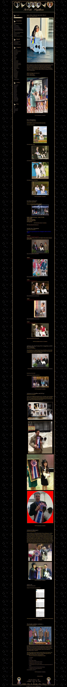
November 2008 (16, 99)
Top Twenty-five (46, 368)
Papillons (44, 618)
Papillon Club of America (33, 368)
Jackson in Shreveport (32, 530)
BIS (34, 224)
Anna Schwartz (38, 686)
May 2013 (15, 88)
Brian (36, 224)
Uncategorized (39, 115)
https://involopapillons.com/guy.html (33, 253)
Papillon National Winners (40, 368)
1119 (14, 31)
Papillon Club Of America (17, 44)
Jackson (41, 222)
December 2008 (16, 98)
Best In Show (38, 222)
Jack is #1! (29, 584)
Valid (16, 110)
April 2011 (15, 92)
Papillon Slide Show (16, 68)
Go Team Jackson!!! (32, 201)
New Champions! (31, 119)
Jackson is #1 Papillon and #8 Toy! (35, 393)
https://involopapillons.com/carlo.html (33, 295)
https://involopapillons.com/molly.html (33, 318)
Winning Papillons (50, 618)
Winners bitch (16, 75)
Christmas (15, 77)
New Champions (39, 196)
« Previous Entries (40, 676)
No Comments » (43, 115)
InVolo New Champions (33, 228)
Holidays (15, 58)
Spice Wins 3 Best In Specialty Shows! (36, 15)
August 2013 (15, 86)
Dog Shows (38, 618)
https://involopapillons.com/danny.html (33, 276)
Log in (15, 106)
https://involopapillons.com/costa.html (33, 338)
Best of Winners (16, 52)
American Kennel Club (17, 41)
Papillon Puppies (16, 65)
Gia (37, 224)
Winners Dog (15, 76)
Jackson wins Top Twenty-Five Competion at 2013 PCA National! (39, 346)
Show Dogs (41, 341)
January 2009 (15, 97)
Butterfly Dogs (35, 618)
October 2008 (16, 100)
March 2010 (15, 94)
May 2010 (15, 93)
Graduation (15, 57)
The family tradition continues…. (35, 624)
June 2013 (15, 87)
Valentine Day (16, 74)
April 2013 (15, 89)
